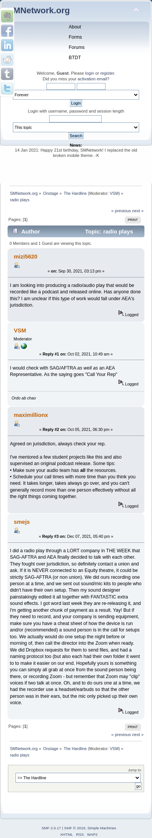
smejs (21, 521)
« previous (121, 210)
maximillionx (31, 415)
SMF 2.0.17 (51, 828)
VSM (114, 193)
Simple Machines (101, 828)
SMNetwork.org (39, 10)
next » (138, 210)
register (107, 73)
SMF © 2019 (74, 828)
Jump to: (135, 770)
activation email (92, 79)
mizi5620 (25, 256)
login (89, 73)
